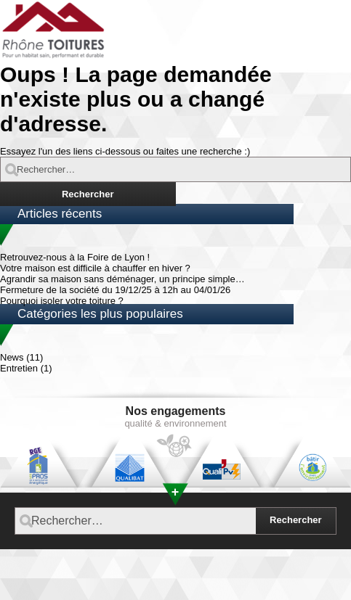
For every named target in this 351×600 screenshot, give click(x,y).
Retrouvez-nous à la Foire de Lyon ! (75, 257)
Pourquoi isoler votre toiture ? (62, 300)
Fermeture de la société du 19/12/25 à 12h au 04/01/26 (115, 289)
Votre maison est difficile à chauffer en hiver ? (95, 268)
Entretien (19, 368)
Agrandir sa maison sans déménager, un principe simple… (122, 279)
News (12, 357)
